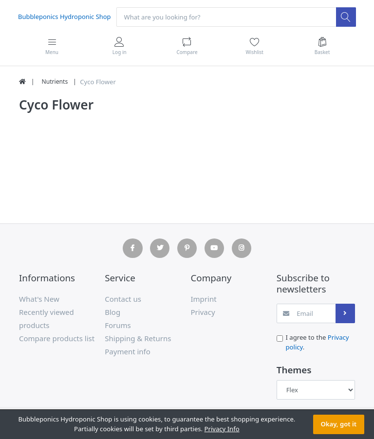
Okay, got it (338, 424)
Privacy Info (222, 428)
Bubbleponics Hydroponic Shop (65, 16)
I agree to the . (317, 342)
